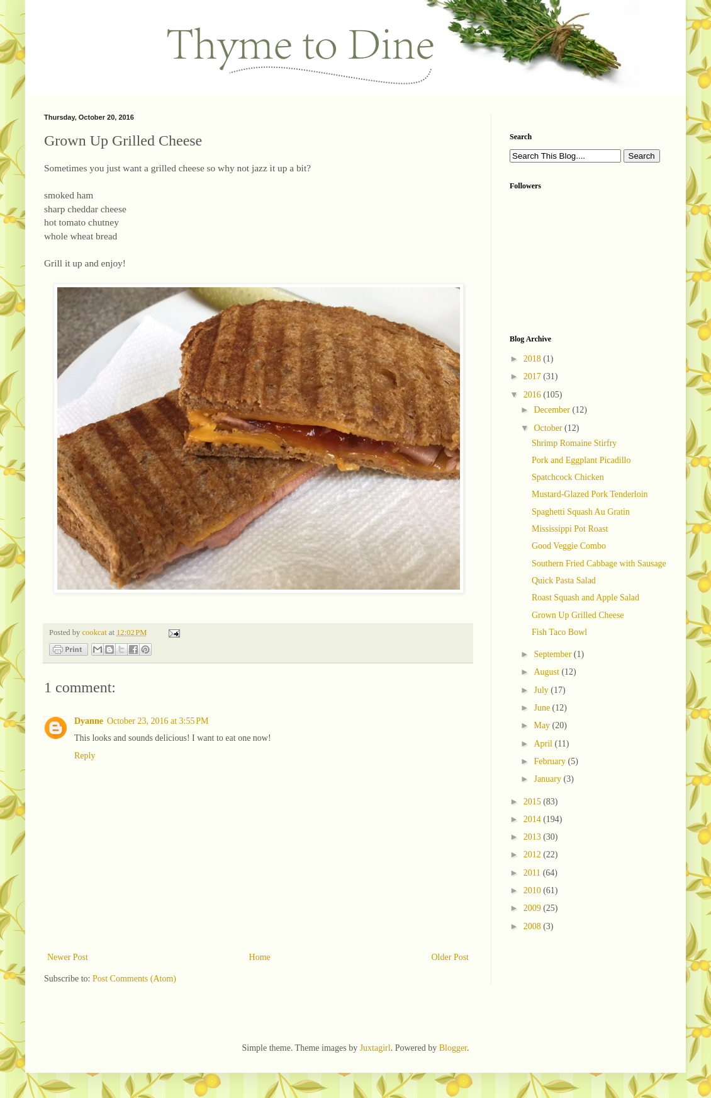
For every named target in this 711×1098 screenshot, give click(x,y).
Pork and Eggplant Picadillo (581, 460)
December (553, 410)
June (543, 707)
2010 (533, 890)
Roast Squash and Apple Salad (585, 597)
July (542, 690)
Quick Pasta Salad (564, 580)
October (549, 428)
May (543, 725)
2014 (533, 819)
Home (260, 957)
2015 (533, 801)
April (544, 743)
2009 (533, 908)
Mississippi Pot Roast (570, 529)
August (547, 672)
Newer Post (67, 957)
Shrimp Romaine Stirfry (574, 443)
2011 (533, 873)
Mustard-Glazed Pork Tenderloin (590, 494)
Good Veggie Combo (569, 546)
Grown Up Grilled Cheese (578, 615)
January (548, 779)
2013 (533, 837)
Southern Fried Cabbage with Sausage (599, 563)
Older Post (450, 957)
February (551, 761)
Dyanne (88, 721)
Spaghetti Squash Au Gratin (581, 512)
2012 (533, 854)
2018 (533, 358)
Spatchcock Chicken (568, 477)
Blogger (453, 1048)
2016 (533, 394)
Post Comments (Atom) (134, 978)
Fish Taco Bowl (559, 632)
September (553, 654)
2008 (533, 926)
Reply (84, 755)
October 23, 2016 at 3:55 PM (158, 721)
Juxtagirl (375, 1048)
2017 (533, 376)
